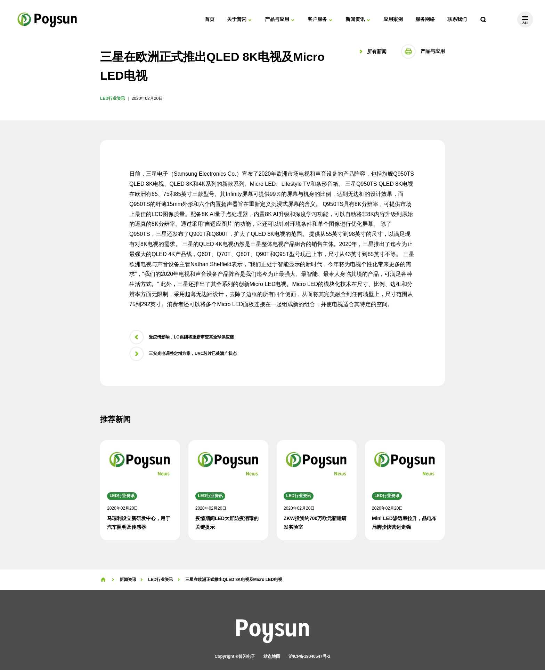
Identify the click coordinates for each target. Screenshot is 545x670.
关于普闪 (236, 19)
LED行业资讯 (112, 98)
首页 (209, 19)
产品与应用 (277, 19)
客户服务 (317, 19)
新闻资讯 (355, 19)
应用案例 (393, 19)
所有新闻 (376, 51)
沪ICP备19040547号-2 (309, 656)
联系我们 (457, 19)
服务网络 (425, 19)
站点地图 (271, 656)
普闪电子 (48, 19)
